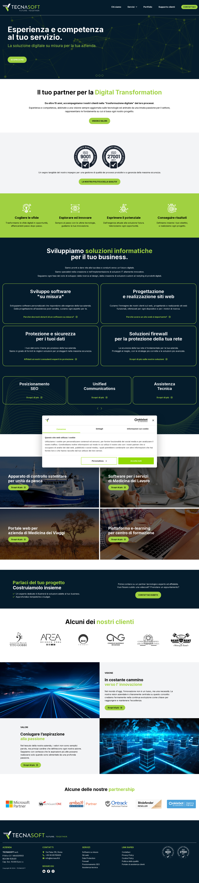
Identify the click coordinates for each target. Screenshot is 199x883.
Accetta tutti (136, 461)
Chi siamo (116, 7)
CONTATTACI (189, 7)
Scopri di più (34, 397)
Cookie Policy (128, 858)
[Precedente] (97, 408)
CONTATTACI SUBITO (148, 595)
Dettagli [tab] (99, 429)
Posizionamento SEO (91, 864)
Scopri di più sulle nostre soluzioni (148, 359)
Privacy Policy (128, 855)
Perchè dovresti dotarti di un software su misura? (50, 317)
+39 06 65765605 (53, 855)
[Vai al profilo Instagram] (53, 871)
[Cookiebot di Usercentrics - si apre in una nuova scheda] (136, 420)
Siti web (85, 855)
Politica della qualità (130, 861)
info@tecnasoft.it (53, 858)
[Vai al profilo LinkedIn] (44, 871)
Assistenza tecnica (90, 867)
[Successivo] (101, 408)
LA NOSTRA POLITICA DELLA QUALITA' (99, 182)
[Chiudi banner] (153, 420)
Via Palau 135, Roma (54, 852)
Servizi (132, 7)
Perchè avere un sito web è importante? (148, 317)
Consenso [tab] (61, 429)
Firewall (85, 861)
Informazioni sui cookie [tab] (138, 429)
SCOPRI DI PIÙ (17, 60)
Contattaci (126, 852)
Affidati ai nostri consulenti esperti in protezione (50, 359)
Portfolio (147, 7)
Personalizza (99, 461)
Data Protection (88, 858)
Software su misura (90, 852)
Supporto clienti (167, 7)
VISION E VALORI (99, 121)
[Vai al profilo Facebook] (48, 871)
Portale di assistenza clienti (133, 864)
